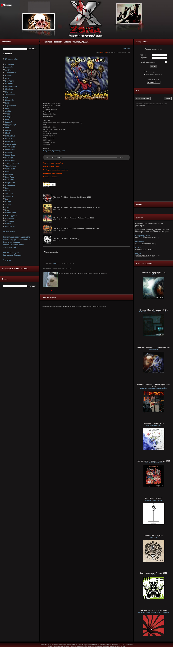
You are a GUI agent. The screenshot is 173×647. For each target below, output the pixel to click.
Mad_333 (103, 52)
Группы (7, 260)
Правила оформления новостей (16, 240)
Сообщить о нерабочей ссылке (55, 170)
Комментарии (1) (50, 252)
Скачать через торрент (52, 166)
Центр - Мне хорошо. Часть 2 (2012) (153, 573)
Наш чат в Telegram (11, 253)
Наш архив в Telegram (12, 255)
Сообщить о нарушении (52, 173)
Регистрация (151, 72)
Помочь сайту (9, 232)
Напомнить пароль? (154, 75)
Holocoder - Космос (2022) (153, 423)
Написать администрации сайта (16, 237)
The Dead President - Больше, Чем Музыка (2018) (72, 197)
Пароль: (143, 58)
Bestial (138, 248)
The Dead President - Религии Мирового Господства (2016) (76, 228)
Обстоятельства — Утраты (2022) (154, 610)
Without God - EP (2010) (154, 536)
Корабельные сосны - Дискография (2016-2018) (153, 385)
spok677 (56, 263)
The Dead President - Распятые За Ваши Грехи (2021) (73, 218)
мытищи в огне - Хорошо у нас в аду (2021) (153, 461)
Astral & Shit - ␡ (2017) (153, 498)
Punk (124, 48)
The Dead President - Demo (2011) (66, 239)
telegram (46, 151)
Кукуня (138, 254)
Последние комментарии (13, 245)
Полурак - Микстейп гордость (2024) (154, 310)
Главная (8, 54)
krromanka (139, 242)
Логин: (143, 55)
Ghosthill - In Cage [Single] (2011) (153, 273)
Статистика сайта (10, 247)
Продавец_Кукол (58, 151)
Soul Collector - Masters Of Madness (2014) (153, 347)
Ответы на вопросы (11, 242)
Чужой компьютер (148, 62)
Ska (128, 48)
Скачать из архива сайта (53, 163)
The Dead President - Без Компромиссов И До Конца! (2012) (76, 207)
